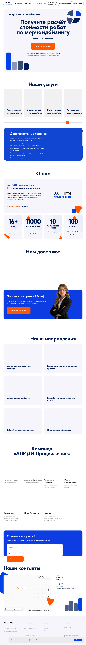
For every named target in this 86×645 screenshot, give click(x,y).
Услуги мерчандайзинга (18, 398)
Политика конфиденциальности (10, 631)
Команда (46, 628)
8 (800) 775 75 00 (52, 2)
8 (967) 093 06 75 (52, 4)
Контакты (39, 3)
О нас (45, 625)
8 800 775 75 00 (67, 627)
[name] (35, 547)
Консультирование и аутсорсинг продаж (32, 635)
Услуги (25, 3)
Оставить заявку (15, 559)
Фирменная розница (28, 625)
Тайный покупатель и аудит (20, 430)
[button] (77, 3)
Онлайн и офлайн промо (59, 430)
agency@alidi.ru (67, 632)
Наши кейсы (31, 3)
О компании (18, 3)
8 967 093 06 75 (67, 629)
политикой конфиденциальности (42, 551)
